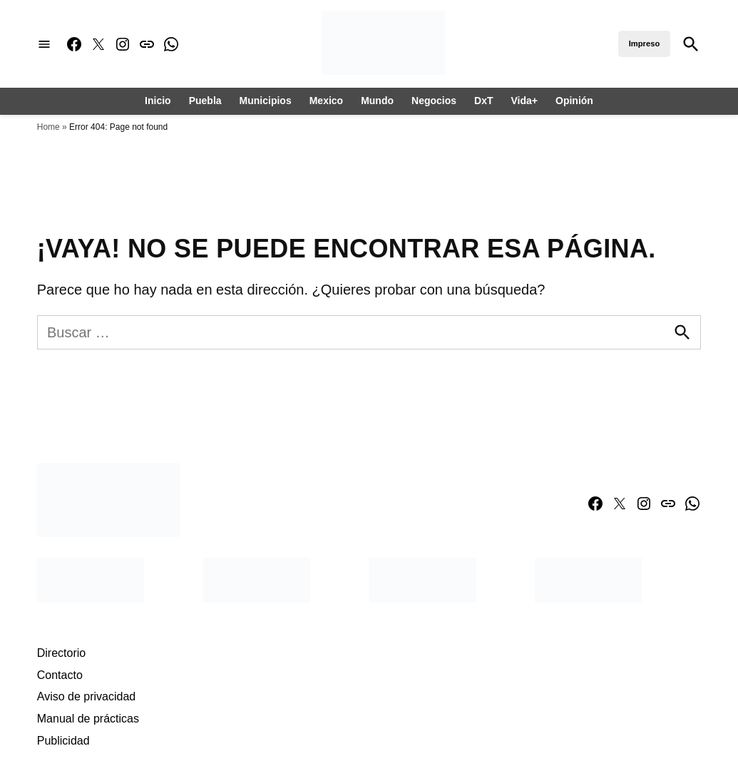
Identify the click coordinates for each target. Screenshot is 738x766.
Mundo (377, 100)
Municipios (266, 100)
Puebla (205, 100)
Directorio (61, 653)
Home (48, 127)
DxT (483, 100)
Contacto (60, 675)
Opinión (574, 100)
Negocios (433, 100)
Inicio (158, 100)
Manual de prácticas (88, 719)
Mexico (326, 100)
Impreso (644, 43)
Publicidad (63, 741)
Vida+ (524, 100)
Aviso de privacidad (86, 696)
